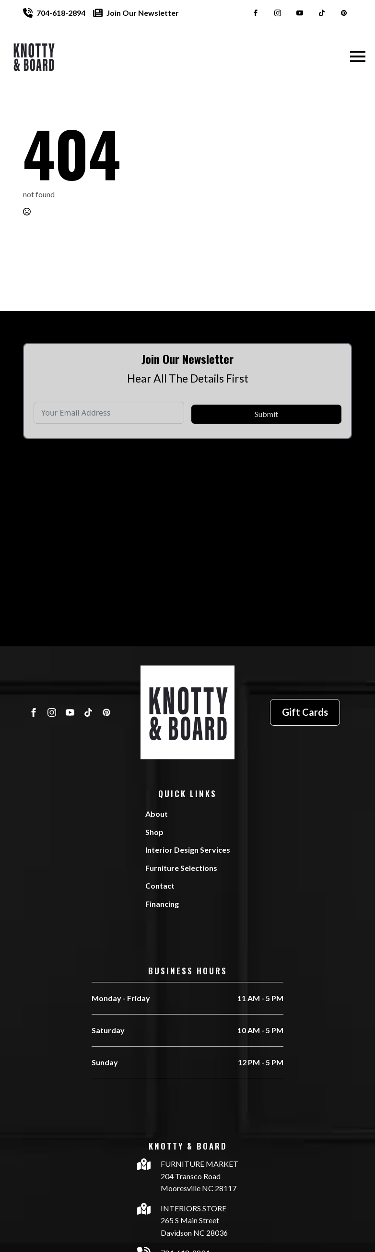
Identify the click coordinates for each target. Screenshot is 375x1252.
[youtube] (300, 13)
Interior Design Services (187, 849)
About (156, 813)
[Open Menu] (357, 56)
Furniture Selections (181, 867)
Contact (160, 885)
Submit (266, 429)
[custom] (322, 13)
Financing (162, 903)
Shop (154, 831)
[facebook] (255, 13)
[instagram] (278, 13)
